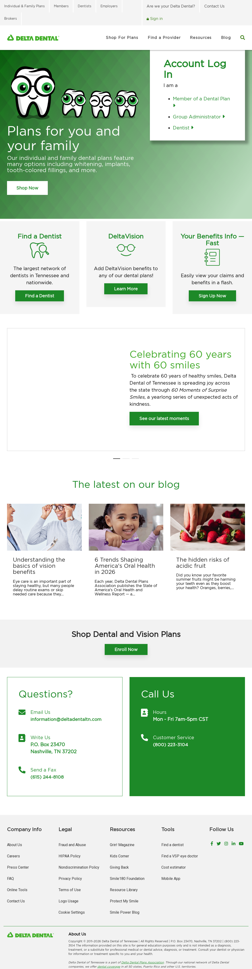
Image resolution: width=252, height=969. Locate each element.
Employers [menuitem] (109, 6)
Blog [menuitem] (226, 37)
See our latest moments (164, 404)
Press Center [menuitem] (18, 838)
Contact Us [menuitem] (214, 6)
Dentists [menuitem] (84, 6)
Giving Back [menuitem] (119, 838)
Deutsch (166, 945)
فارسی (139, 945)
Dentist (183, 127)
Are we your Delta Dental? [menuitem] (171, 6)
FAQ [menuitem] (10, 849)
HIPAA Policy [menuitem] (70, 827)
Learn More (126, 289)
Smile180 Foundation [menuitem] (127, 849)
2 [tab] (124, 432)
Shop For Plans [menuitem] (122, 37)
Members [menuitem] (61, 6)
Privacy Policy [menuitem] (70, 849)
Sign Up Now (212, 296)
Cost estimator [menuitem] (173, 838)
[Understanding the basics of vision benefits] (44, 498)
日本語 (199, 945)
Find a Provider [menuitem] (164, 37)
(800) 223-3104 (171, 715)
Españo (73, 949)
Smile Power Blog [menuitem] (124, 883)
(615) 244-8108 (47, 747)
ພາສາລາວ (224, 945)
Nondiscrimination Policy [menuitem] (79, 838)
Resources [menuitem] (201, 37)
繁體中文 (126, 945)
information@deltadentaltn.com (67, 690)
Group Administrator (199, 116)
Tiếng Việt (103, 949)
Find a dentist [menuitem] (172, 816)
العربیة (114, 945)
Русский (237, 945)
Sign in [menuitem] (156, 18)
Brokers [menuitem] (10, 18)
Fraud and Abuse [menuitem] (72, 816)
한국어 (211, 945)
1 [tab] (115, 432)
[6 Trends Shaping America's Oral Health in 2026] (126, 498)
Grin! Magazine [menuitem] (122, 816)
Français (152, 945)
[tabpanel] (126, 375)
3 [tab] (134, 432)
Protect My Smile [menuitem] (124, 872)
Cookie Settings (72, 883)
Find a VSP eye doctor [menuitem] (179, 827)
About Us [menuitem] (14, 816)
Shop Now (27, 188)
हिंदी (190, 945)
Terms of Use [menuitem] (70, 861)
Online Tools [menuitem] (17, 861)
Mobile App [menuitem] (170, 849)
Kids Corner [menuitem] (119, 827)
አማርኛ (103, 945)
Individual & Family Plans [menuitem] (24, 6)
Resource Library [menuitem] (124, 861)
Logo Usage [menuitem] (68, 872)
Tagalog (87, 949)
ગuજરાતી (179, 945)
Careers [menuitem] (13, 827)
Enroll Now (126, 621)
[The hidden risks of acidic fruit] (207, 498)
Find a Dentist (39, 296)
